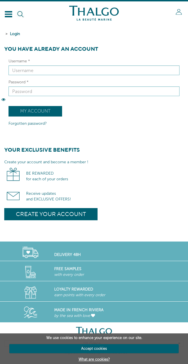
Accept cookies (94, 348)
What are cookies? (94, 359)
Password (19, 82)
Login (15, 33)
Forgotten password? (28, 123)
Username (19, 61)
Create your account (51, 214)
